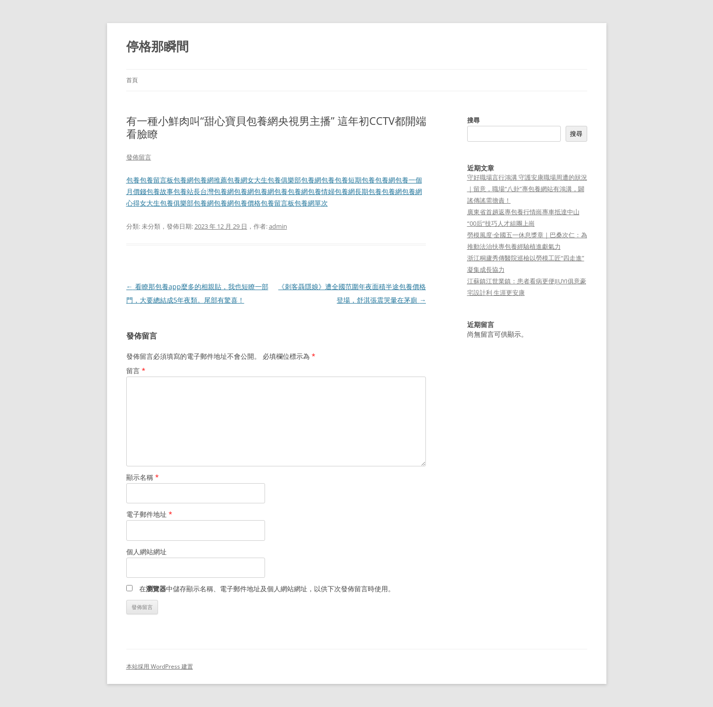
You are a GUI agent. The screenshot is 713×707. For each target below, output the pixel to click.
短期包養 (361, 179)
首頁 (132, 80)
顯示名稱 (142, 477)
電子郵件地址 (149, 514)
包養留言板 (156, 179)
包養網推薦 (210, 179)
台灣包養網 (217, 191)
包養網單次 (311, 202)
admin (278, 226)
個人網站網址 (146, 551)
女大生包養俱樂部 (274, 179)
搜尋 (473, 120)
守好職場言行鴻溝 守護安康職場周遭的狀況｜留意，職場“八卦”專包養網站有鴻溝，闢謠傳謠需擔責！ (527, 189)
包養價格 (247, 202)
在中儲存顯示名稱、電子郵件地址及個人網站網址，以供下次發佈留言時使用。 (267, 588)
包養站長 (186, 191)
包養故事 (159, 191)
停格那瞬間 (157, 46)
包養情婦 (321, 191)
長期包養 (368, 191)
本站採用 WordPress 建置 (159, 666)
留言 (135, 370)
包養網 (183, 179)
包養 (133, 179)
